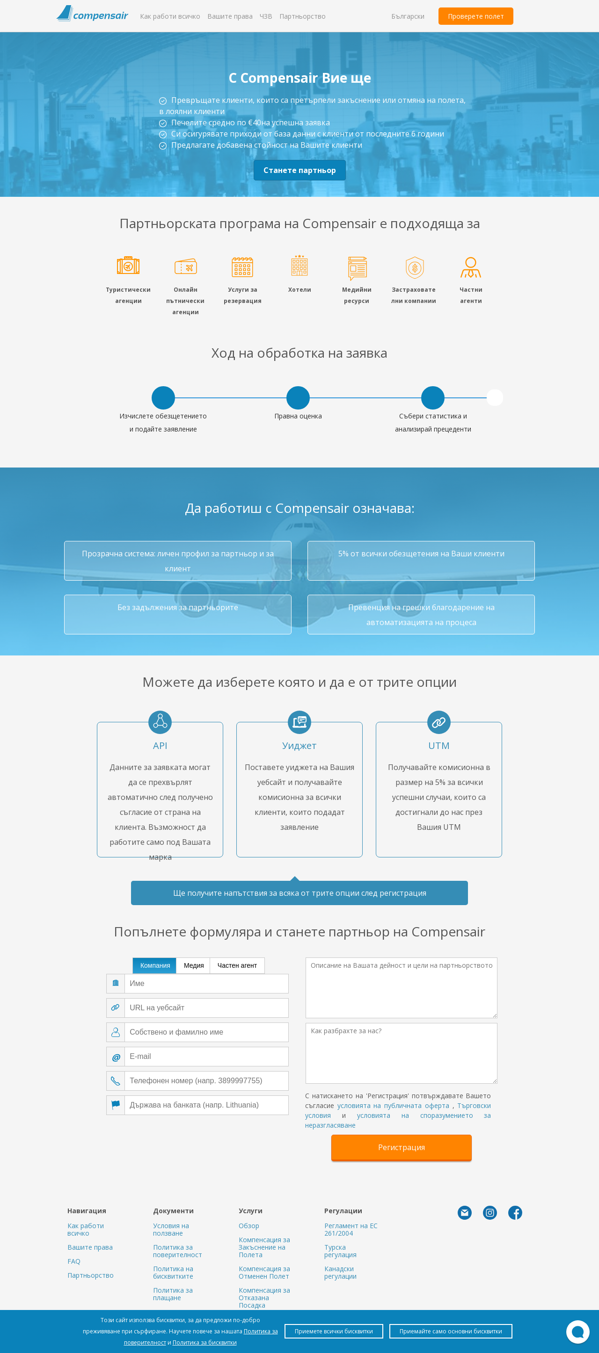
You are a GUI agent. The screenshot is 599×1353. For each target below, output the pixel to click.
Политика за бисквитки (205, 1342)
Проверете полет (476, 16)
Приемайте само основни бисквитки (451, 1331)
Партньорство (302, 16)
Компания (155, 965)
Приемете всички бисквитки (334, 1331)
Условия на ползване (171, 1229)
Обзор (249, 1225)
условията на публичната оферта (393, 1105)
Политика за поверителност (177, 1251)
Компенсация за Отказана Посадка (264, 1298)
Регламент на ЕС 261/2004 (351, 1229)
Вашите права (230, 16)
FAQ (73, 1261)
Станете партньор (299, 170)
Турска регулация (340, 1251)
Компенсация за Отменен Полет (264, 1272)
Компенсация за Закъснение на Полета (264, 1247)
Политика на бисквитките (173, 1272)
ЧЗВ (266, 16)
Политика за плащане (173, 1294)
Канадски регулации (340, 1272)
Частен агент (237, 965)
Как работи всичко (170, 16)
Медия (194, 965)
